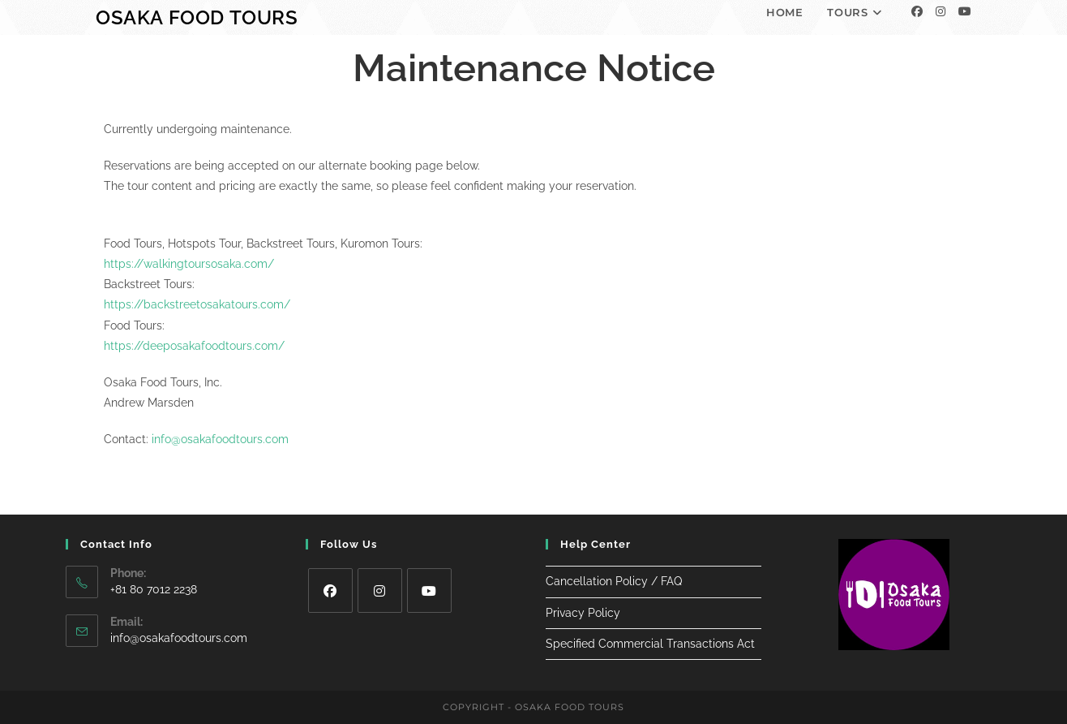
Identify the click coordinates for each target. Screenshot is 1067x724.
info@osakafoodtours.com (220, 439)
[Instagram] (940, 11)
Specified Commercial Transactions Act (650, 643)
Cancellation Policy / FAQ (614, 581)
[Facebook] (917, 11)
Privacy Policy (583, 612)
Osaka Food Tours (197, 17)
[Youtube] (965, 11)
